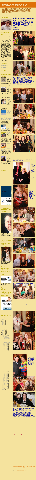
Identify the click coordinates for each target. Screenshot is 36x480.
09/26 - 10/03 (5, 353)
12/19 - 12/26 (5, 335)
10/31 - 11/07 (5, 349)
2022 (3, 321)
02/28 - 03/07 (5, 381)
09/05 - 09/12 (5, 355)
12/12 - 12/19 (5, 343)
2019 (3, 324)
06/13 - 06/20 (5, 366)
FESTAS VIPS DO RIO (14, 5)
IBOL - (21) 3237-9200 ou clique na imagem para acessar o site (9, 127)
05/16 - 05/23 (5, 370)
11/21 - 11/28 (5, 346)
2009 (3, 389)
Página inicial (24, 467)
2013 (3, 331)
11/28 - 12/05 (5, 345)
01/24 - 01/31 (5, 385)
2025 (3, 318)
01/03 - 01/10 (5, 388)
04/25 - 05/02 (5, 373)
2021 (3, 322)
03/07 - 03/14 (5, 380)
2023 (3, 320)
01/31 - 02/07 (5, 384)
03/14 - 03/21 (5, 379)
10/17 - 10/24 (5, 351)
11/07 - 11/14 (5, 348)
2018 (3, 325)
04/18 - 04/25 (5, 374)
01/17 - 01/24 (5, 386)
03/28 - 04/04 (5, 377)
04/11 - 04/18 (5, 375)
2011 (3, 333)
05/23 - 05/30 (5, 369)
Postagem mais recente (17, 466)
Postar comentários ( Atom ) (21, 470)
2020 (3, 323)
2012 (3, 332)
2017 (3, 326)
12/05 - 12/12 (5, 344)
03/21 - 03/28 (5, 378)
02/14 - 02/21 (5, 382)
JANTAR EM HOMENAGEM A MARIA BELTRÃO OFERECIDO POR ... (7, 338)
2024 (3, 319)
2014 (3, 330)
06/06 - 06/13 (5, 367)
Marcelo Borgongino (4, 65)
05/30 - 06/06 (5, 368)
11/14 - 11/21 (5, 347)
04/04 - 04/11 (5, 376)
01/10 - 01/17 (5, 387)
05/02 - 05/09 (5, 372)
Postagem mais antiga (30, 466)
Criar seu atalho (3, 67)
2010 (3, 334)
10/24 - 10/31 (5, 350)
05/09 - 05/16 (5, 371)
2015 (3, 329)
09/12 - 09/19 (5, 354)
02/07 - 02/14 (5, 383)
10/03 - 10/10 (5, 352)
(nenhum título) (8, 78)
